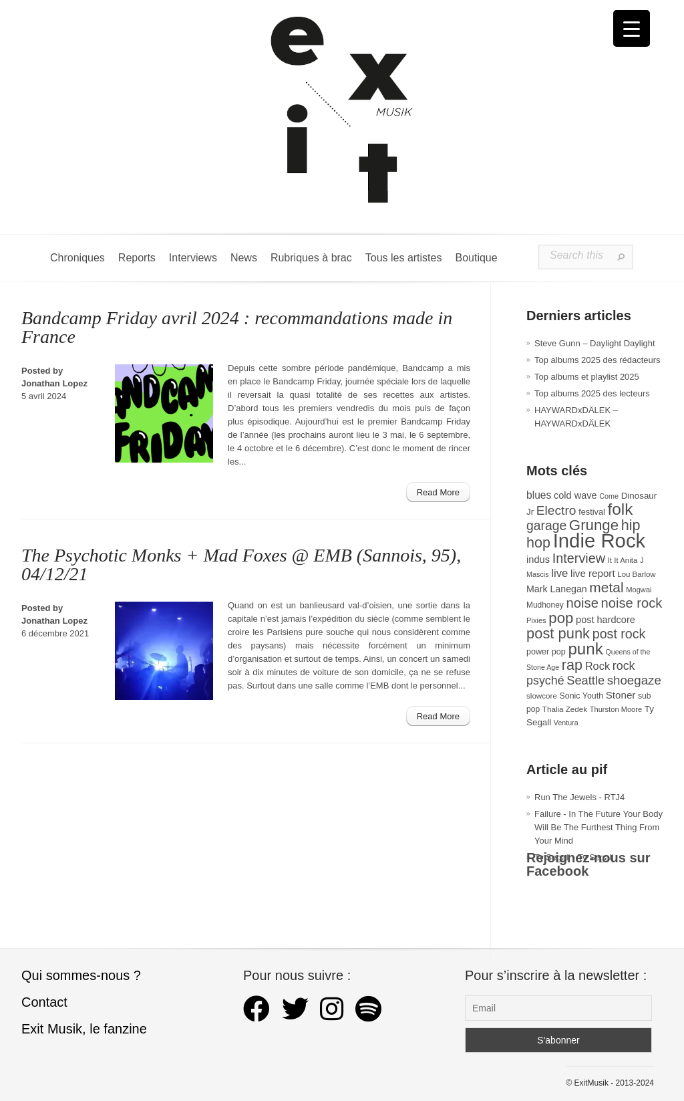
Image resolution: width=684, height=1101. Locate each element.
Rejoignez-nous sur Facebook (588, 864)
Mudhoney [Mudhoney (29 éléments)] (545, 605)
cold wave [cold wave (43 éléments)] (575, 495)
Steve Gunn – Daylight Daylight (594, 343)
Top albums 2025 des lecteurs (592, 393)
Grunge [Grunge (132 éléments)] (594, 525)
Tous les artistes (403, 257)
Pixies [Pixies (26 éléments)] (536, 620)
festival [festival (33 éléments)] (591, 512)
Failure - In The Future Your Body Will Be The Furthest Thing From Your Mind (598, 827)
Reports (137, 257)
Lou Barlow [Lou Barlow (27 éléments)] (636, 574)
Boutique (476, 257)
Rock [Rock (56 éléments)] (597, 666)
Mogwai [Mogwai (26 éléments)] (638, 590)
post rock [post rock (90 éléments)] (619, 633)
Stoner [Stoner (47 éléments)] (621, 695)
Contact (44, 1002)
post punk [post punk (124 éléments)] (558, 633)
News (243, 257)
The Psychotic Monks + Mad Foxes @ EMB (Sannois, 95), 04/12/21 (241, 564)
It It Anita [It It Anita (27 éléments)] (623, 560)
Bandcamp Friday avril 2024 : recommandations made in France (236, 327)
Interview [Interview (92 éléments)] (578, 558)
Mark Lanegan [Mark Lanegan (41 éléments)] (556, 589)
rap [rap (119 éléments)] (572, 664)
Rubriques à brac (311, 257)
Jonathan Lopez (54, 383)
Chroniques (77, 257)
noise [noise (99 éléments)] (582, 603)
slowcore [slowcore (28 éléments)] (541, 695)
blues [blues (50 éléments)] (538, 495)
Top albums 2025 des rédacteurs (597, 360)
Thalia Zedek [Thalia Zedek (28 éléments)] (564, 709)
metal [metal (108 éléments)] (606, 587)
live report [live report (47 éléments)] (592, 573)
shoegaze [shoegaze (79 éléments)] (634, 680)
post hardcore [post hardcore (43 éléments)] (605, 619)
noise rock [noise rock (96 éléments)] (632, 603)
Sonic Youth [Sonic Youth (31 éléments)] (582, 696)
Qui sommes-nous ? (81, 975)
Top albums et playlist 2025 (586, 377)
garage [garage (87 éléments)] (546, 525)
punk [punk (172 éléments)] (585, 649)
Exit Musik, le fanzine (84, 1028)
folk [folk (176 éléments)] (620, 509)
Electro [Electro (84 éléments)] (556, 510)
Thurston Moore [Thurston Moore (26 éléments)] (616, 709)
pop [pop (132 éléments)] (560, 618)
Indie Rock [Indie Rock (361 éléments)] (599, 540)
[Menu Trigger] (631, 28)
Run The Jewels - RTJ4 (579, 797)
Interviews (193, 257)
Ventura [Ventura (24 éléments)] (566, 723)
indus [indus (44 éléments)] (538, 559)
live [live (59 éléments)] (559, 573)
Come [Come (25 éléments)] (609, 496)
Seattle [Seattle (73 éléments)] (585, 680)
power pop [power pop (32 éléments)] (546, 651)
